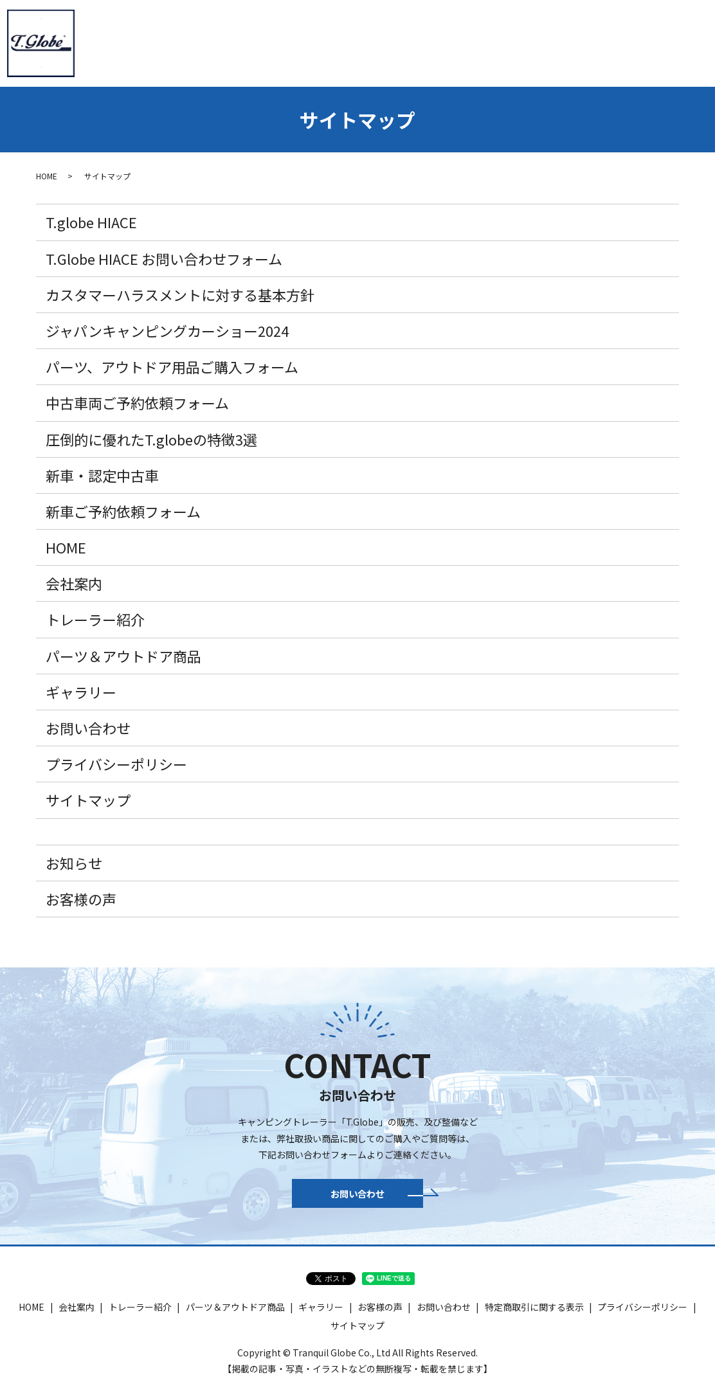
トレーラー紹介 (226, 41)
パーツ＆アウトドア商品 (505, 41)
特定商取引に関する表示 (534, 1314)
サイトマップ (88, 799)
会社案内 (156, 41)
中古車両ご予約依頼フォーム (137, 402)
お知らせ (74, 862)
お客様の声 (81, 898)
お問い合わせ (670, 41)
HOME (103, 41)
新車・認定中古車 (398, 41)
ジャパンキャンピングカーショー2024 (167, 330)
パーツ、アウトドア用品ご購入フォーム (172, 366)
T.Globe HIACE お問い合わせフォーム (164, 258)
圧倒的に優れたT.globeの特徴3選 (151, 439)
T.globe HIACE (310, 41)
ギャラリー (599, 41)
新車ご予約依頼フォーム (123, 511)
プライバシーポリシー (116, 763)
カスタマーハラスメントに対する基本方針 (180, 294)
